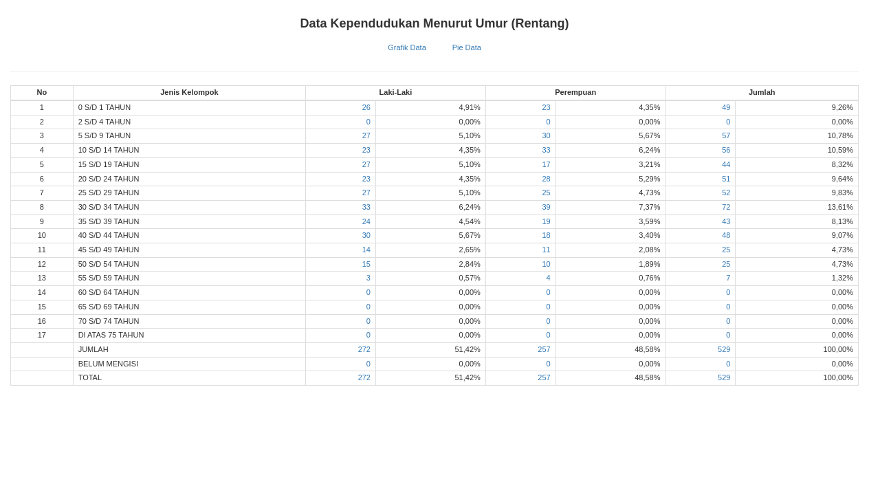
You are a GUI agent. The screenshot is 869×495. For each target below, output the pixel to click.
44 (726, 164)
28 (546, 179)
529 (724, 349)
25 (546, 192)
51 (726, 179)
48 (726, 235)
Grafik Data (407, 47)
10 (546, 264)
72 (726, 207)
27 (366, 135)
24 (366, 221)
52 (726, 192)
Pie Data (466, 47)
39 (546, 207)
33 (546, 150)
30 (546, 135)
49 (726, 107)
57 (726, 135)
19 (546, 221)
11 (546, 249)
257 (544, 349)
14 (366, 249)
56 (726, 150)
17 (546, 164)
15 (366, 264)
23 (546, 107)
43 (726, 221)
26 (366, 107)
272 (364, 349)
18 (546, 235)
